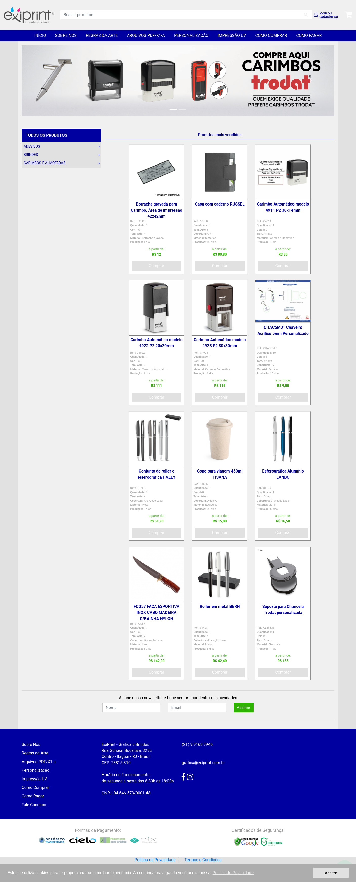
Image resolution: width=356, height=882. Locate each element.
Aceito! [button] (331, 873)
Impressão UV (232, 35)
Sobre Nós (65, 35)
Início (40, 35)
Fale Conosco (34, 804)
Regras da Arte (102, 35)
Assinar (243, 707)
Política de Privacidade (155, 859)
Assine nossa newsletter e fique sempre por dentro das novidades (178, 697)
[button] (45, 80)
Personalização (191, 35)
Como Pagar (309, 35)
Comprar (156, 265)
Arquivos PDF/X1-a (146, 35)
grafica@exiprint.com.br (203, 762)
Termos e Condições (202, 859)
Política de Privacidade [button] (233, 873)
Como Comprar (271, 35)
